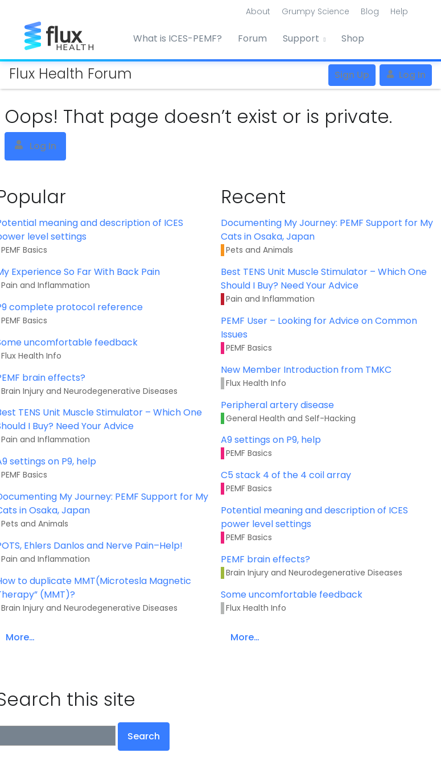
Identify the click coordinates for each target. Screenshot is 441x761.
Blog (370, 11)
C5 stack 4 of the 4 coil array (286, 475)
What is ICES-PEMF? (177, 38)
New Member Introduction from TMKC (306, 369)
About (258, 11)
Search (143, 736)
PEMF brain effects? (265, 559)
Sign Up (352, 74)
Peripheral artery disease (277, 405)
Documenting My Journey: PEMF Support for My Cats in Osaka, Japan (327, 229)
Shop (352, 38)
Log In (406, 74)
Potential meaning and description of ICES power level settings (314, 517)
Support (301, 38)
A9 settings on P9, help (271, 439)
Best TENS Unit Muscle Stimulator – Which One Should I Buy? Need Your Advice (324, 278)
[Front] (67, 33)
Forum (252, 38)
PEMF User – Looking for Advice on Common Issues (319, 327)
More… (244, 637)
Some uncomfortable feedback (291, 594)
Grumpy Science (315, 11)
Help (399, 11)
